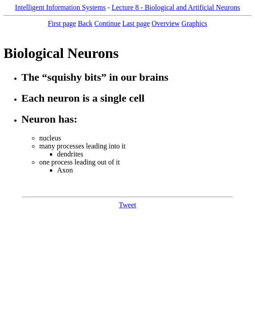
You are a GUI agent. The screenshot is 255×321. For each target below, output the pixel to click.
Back (85, 23)
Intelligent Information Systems (60, 7)
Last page (136, 23)
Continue (108, 23)
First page (62, 23)
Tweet (127, 205)
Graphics (194, 23)
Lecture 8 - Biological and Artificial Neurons (175, 7)
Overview (166, 23)
